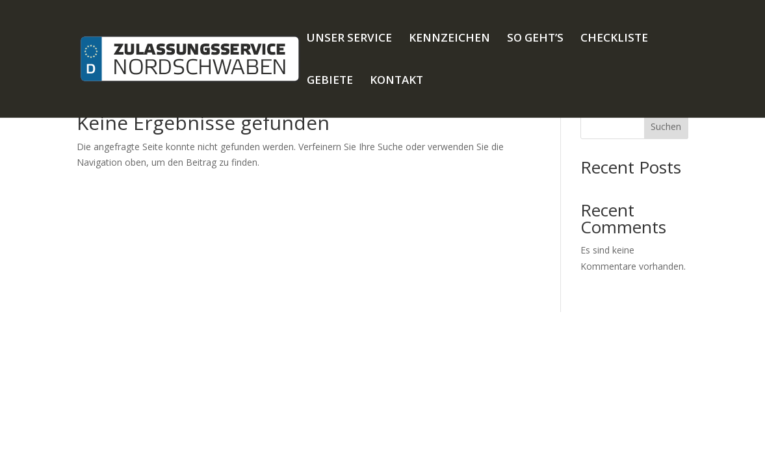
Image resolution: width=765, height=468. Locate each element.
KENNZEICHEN (449, 39)
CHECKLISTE (614, 39)
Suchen (666, 126)
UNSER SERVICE (349, 39)
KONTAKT (396, 81)
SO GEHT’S (535, 39)
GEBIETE (330, 81)
